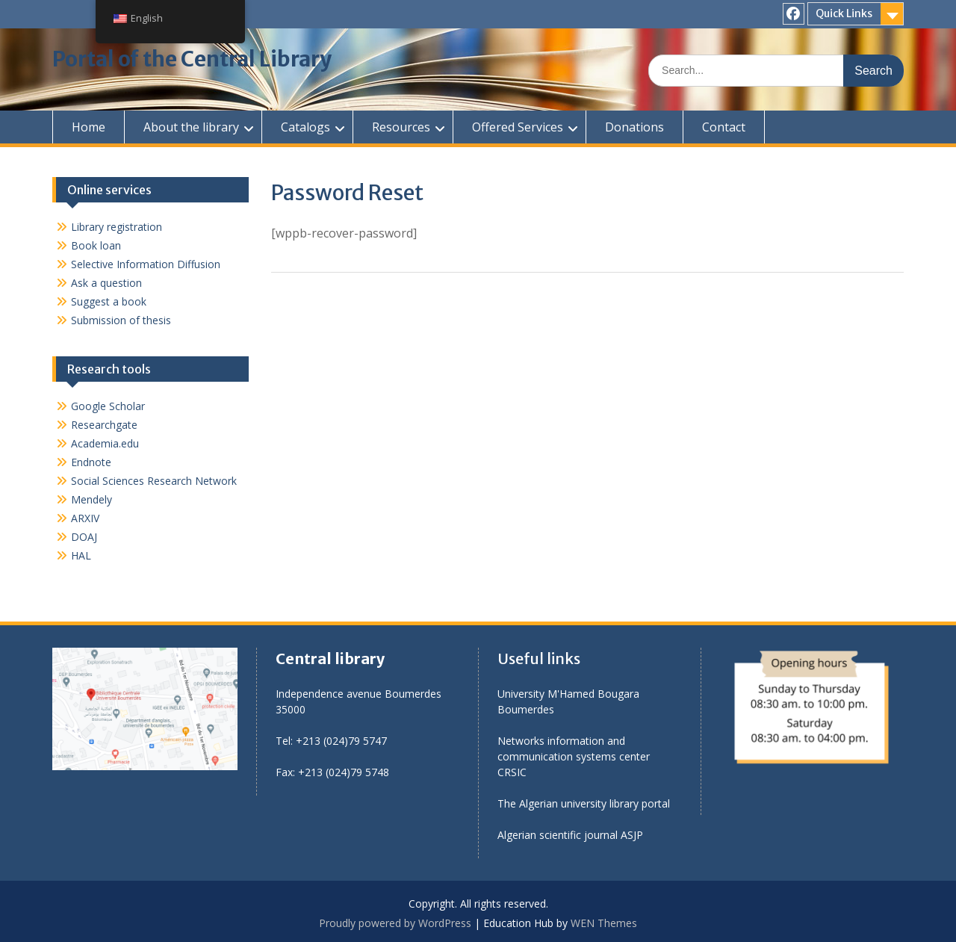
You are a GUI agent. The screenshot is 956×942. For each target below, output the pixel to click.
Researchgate (104, 425)
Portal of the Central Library (192, 59)
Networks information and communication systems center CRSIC (573, 756)
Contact (723, 127)
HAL (81, 555)
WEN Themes (604, 923)
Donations (634, 127)
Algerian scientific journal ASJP (570, 835)
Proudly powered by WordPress (395, 923)
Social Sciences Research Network (154, 481)
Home (88, 127)
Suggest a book (108, 301)
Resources (401, 127)
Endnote (91, 462)
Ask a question (106, 283)
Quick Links (844, 13)
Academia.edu (105, 443)
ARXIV (85, 518)
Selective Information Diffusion (145, 264)
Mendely (91, 499)
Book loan (96, 245)
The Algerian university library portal (583, 803)
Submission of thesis (121, 320)
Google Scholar (108, 406)
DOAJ (84, 537)
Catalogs (305, 127)
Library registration (116, 227)
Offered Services (517, 127)
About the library (191, 127)
